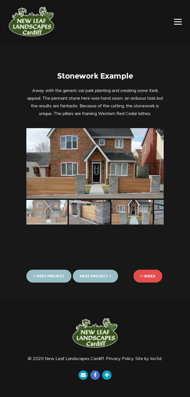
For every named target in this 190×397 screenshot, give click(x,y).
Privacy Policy (119, 358)
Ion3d (155, 358)
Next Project (95, 276)
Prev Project (49, 276)
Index (147, 276)
